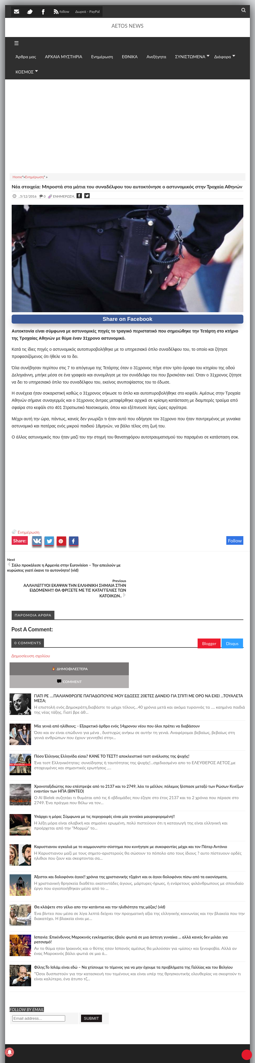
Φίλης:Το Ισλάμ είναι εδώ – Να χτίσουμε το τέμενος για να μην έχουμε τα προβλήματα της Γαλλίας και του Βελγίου (133, 933)
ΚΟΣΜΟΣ (25, 71)
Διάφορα (222, 56)
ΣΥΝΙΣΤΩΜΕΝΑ (190, 56)
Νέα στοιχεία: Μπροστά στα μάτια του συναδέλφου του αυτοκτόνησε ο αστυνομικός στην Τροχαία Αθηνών (127, 186)
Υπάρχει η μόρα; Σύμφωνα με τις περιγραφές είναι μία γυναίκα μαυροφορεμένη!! (104, 782)
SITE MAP (96, 1052)
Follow (235, 540)
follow (60, 12)
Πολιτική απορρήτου (123, 1052)
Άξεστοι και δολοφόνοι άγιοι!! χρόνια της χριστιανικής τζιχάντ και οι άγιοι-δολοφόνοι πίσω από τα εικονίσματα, (130, 842)
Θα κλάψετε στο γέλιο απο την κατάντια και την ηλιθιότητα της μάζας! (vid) (99, 872)
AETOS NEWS (127, 26)
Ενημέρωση (28, 532)
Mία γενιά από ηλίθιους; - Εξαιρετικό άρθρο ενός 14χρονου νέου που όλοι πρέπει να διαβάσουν (117, 692)
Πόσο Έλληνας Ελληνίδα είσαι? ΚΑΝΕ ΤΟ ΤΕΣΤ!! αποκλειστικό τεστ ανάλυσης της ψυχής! (111, 722)
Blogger (209, 622)
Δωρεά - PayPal (87, 11)
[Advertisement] (127, 125)
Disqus (232, 622)
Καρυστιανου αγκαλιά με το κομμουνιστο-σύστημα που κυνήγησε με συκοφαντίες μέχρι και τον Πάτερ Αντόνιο (130, 812)
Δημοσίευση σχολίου (30, 634)
